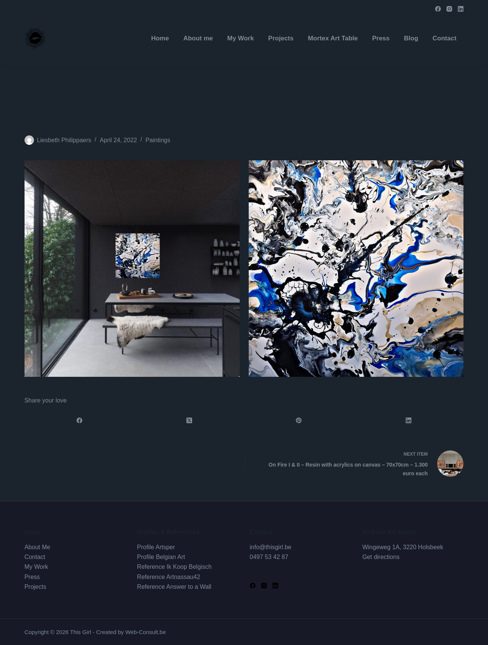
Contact (35, 557)
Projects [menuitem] (281, 38)
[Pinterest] (299, 420)
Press (32, 577)
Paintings (157, 140)
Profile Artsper (156, 547)
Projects (35, 587)
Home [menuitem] (160, 38)
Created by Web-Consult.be (131, 632)
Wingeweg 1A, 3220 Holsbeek (402, 547)
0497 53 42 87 (269, 557)
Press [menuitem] (380, 38)
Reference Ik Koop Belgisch (174, 567)
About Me (37, 547)
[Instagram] (449, 9)
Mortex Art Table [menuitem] (333, 38)
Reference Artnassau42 (168, 577)
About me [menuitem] (198, 38)
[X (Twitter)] (189, 420)
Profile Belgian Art (161, 557)
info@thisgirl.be (271, 547)
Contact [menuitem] (444, 38)
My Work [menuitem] (240, 38)
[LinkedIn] (460, 9)
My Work (36, 567)
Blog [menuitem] (411, 38)
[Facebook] (438, 9)
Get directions (381, 557)
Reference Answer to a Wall (174, 587)
